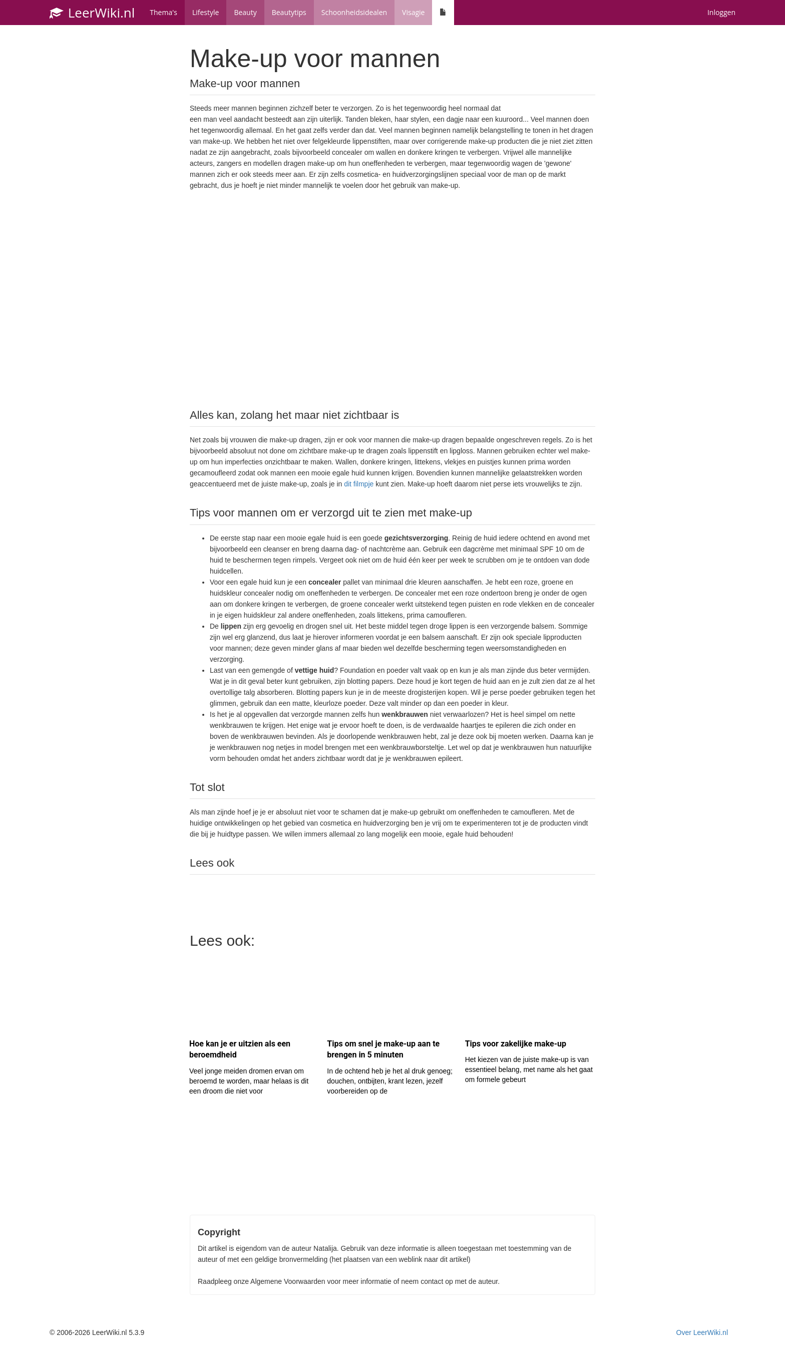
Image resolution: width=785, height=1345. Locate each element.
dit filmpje (358, 484)
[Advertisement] (392, 298)
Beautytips (289, 12)
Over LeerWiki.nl (702, 1332)
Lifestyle (205, 12)
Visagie (413, 12)
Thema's (163, 12)
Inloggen (721, 12)
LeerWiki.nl (92, 13)
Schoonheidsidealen (354, 12)
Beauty (245, 12)
